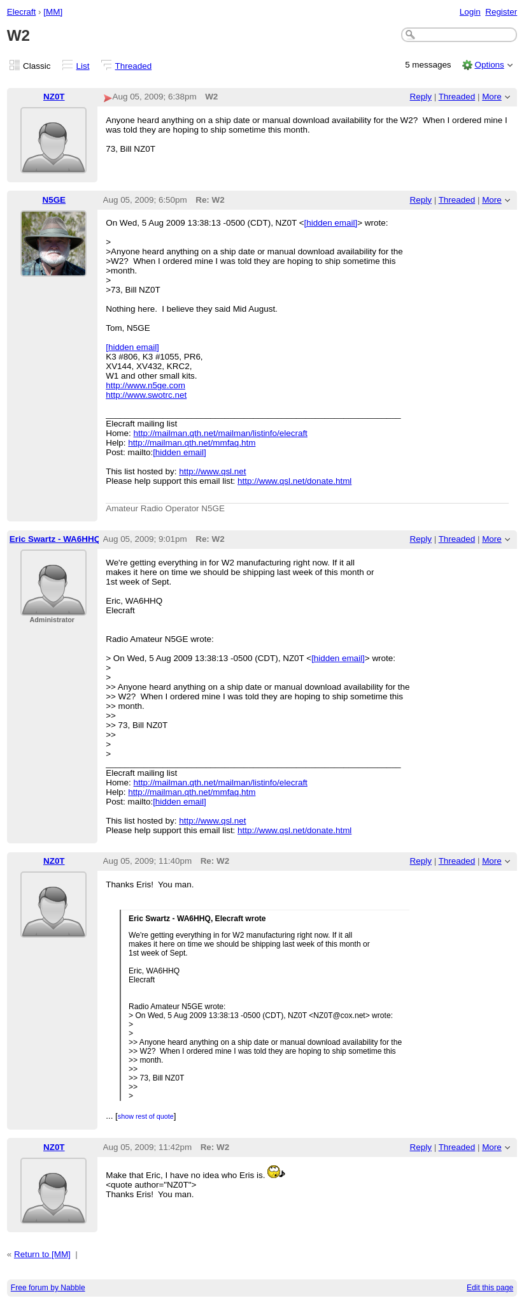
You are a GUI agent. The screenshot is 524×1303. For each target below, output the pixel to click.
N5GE (54, 200)
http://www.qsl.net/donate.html (294, 481)
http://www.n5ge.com (145, 385)
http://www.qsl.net (212, 471)
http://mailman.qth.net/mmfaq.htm (191, 443)
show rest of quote (146, 1116)
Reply (421, 96)
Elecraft (21, 12)
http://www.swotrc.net (146, 395)
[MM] (52, 12)
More (492, 96)
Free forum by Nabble (48, 1287)
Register (501, 12)
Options (489, 64)
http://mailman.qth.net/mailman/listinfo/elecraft (221, 433)
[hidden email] (331, 223)
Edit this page (490, 1287)
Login (470, 12)
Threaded (133, 66)
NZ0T (54, 96)
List (83, 66)
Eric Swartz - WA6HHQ (55, 539)
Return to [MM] (42, 1254)
